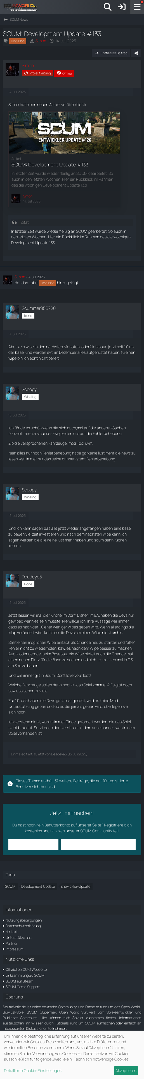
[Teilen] (136, 53)
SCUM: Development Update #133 (50, 164)
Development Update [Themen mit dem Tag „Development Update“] (38, 886)
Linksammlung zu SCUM (25, 975)
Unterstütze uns (19, 937)
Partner (11, 943)
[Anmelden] (121, 7)
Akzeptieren (125, 1070)
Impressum (14, 948)
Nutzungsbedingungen (24, 920)
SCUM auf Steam (19, 981)
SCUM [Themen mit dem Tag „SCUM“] (10, 886)
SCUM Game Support (23, 986)
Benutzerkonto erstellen (98, 844)
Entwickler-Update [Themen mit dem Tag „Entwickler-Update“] (75, 886)
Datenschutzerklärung (23, 925)
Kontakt (12, 931)
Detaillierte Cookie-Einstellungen (33, 1070)
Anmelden (33, 844)
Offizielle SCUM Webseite (26, 969)
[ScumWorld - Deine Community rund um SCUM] (22, 7)
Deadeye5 (59, 754)
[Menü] (137, 7)
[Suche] (107, 7)
